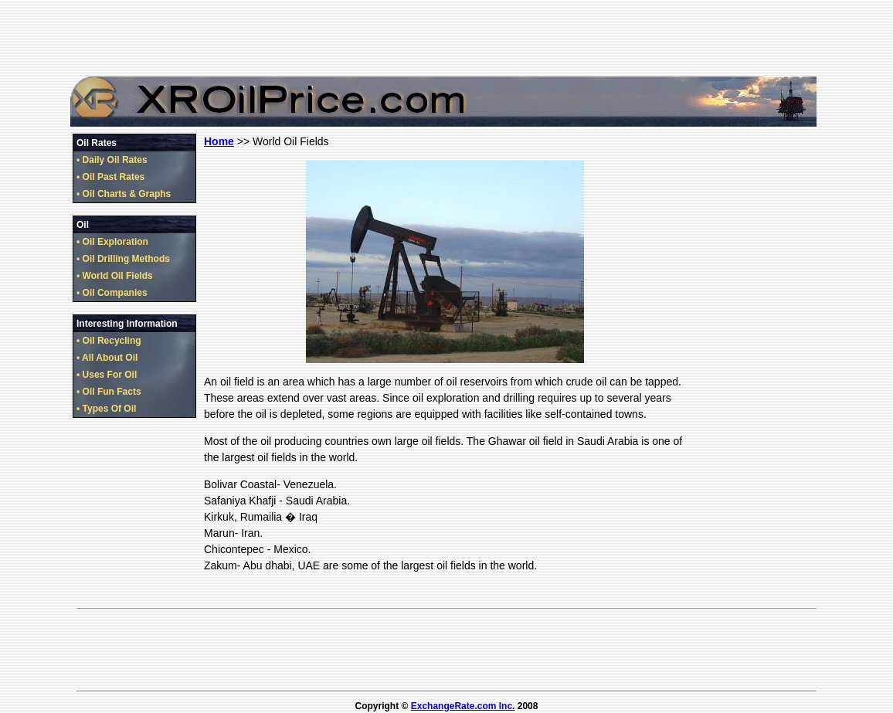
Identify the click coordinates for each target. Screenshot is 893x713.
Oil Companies (115, 292)
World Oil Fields (118, 275)
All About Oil (110, 357)
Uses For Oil (110, 374)
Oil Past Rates (114, 176)
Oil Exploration (115, 241)
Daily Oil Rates (115, 159)
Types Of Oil (110, 408)
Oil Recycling (112, 340)
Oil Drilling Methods (126, 258)
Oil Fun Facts (112, 391)
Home (219, 141)
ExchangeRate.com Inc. (463, 706)
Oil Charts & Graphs (127, 193)
